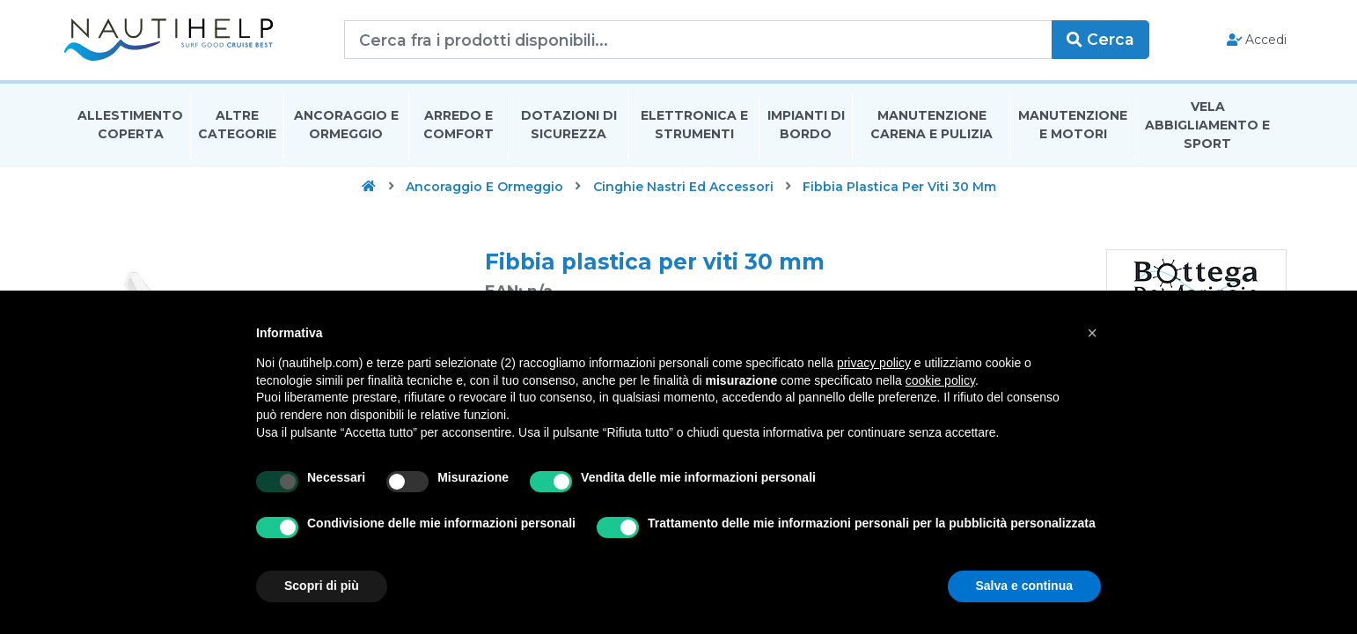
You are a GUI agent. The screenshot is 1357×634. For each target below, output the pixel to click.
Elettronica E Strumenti (694, 126)
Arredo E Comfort (458, 126)
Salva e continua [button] (1024, 586)
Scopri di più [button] (321, 586)
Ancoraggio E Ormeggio (346, 126)
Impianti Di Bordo (806, 126)
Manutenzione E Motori (1072, 126)
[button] (1092, 333)
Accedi (1250, 40)
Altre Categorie (237, 126)
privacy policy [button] (874, 363)
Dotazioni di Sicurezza (569, 126)
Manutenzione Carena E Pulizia (931, 126)
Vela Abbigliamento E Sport (1207, 126)
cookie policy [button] (940, 380)
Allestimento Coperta (130, 126)
